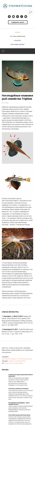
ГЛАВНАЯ (17, 32)
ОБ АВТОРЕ (17, 40)
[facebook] (21, 16)
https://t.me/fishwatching (17, 361)
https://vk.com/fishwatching (14, 363)
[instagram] (13, 16)
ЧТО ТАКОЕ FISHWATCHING (17, 36)
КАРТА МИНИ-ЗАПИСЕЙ (17, 44)
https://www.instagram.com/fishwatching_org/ (17, 359)
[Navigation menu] (3, 51)
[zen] (25, 16)
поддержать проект (17, 22)
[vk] (17, 16)
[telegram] (9, 16)
